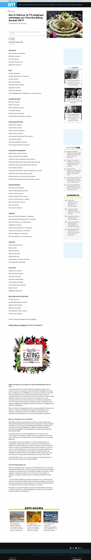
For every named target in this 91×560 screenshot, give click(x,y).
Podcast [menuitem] (79, 4)
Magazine (64, 1)
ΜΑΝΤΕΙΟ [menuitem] (52, 4)
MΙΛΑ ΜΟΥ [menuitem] (33, 4)
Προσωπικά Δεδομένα (61, 556)
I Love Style (52, 1)
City (47, 1)
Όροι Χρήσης (35, 556)
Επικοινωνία (51, 556)
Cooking (70, 1)
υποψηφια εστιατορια (16, 32)
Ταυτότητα (43, 556)
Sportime (33, 1)
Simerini (28, 1)
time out (26, 32)
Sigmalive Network (13, 1)
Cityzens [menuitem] (73, 4)
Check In (58, 1)
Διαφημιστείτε (72, 556)
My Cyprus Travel (77, 1)
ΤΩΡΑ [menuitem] (20, 4)
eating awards (35, 32)
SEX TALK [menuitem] (45, 4)
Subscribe (79, 556)
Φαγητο (12, 11)
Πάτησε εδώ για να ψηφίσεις (18, 325)
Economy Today (41, 1)
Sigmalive (22, 1)
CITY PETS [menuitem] (66, 4)
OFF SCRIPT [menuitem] (58, 4)
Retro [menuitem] (39, 4)
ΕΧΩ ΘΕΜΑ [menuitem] (25, 4)
